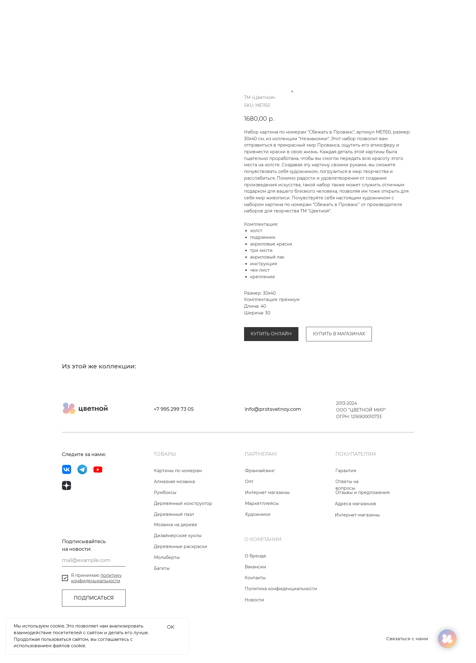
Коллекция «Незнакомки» (326, 319)
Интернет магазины (267, 526)
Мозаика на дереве (175, 558)
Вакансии (255, 601)
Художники (257, 548)
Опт (249, 515)
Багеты (162, 602)
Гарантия (345, 504)
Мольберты (167, 591)
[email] (94, 594)
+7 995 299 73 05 (174, 443)
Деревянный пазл (174, 548)
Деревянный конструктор (183, 537)
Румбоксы (165, 526)
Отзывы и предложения (362, 526)
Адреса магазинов (355, 537)
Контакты (255, 611)
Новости (254, 634)
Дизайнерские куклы (178, 569)
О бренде (255, 590)
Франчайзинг (260, 504)
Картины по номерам (268, 319)
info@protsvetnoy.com (273, 443)
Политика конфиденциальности (281, 622)
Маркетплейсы (262, 537)
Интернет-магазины (357, 549)
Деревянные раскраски (180, 580)
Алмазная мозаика (174, 515)
